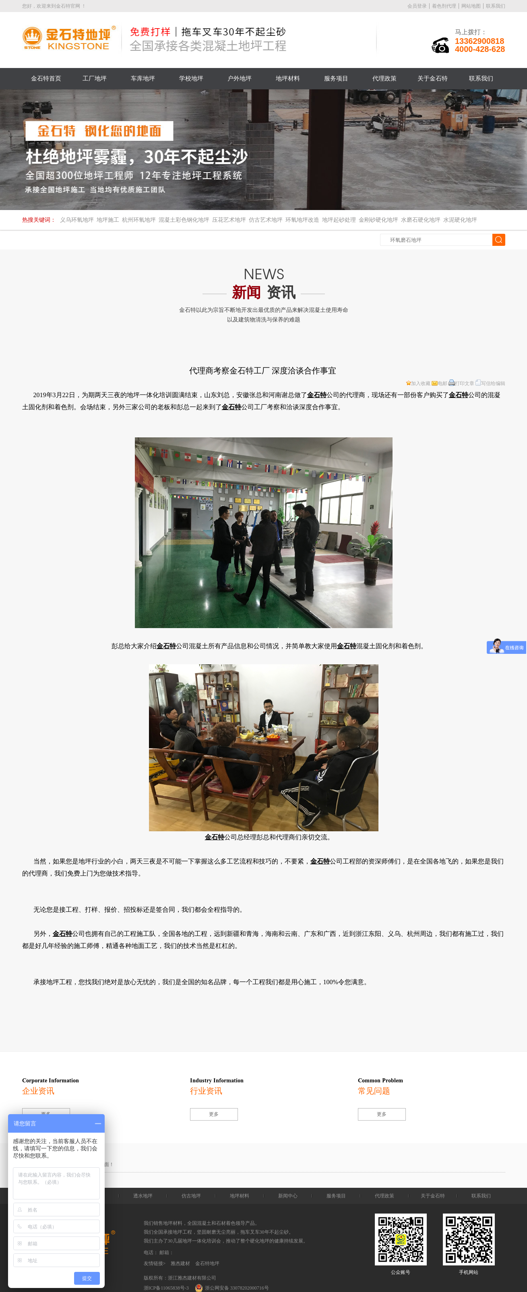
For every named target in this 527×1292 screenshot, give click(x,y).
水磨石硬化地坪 (420, 220)
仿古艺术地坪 (266, 220)
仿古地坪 (191, 1196)
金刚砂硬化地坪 (378, 220)
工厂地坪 (95, 78)
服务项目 (336, 78)
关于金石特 (432, 78)
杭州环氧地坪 (139, 220)
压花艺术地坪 (229, 220)
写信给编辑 (490, 383)
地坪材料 (288, 78)
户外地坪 (239, 78)
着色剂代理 (444, 6)
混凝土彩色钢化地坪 (184, 220)
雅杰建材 (180, 1263)
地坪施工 (108, 220)
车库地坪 (143, 78)
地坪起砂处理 (339, 220)
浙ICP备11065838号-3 (166, 1288)
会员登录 (417, 6)
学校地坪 (191, 78)
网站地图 (471, 6)
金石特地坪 (207, 1263)
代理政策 (384, 78)
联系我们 (495, 6)
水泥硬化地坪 (460, 220)
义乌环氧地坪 (77, 220)
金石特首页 (46, 78)
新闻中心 (288, 1196)
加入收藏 (418, 383)
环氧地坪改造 (302, 220)
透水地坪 (143, 1196)
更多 (214, 1114)
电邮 (439, 383)
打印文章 (461, 383)
